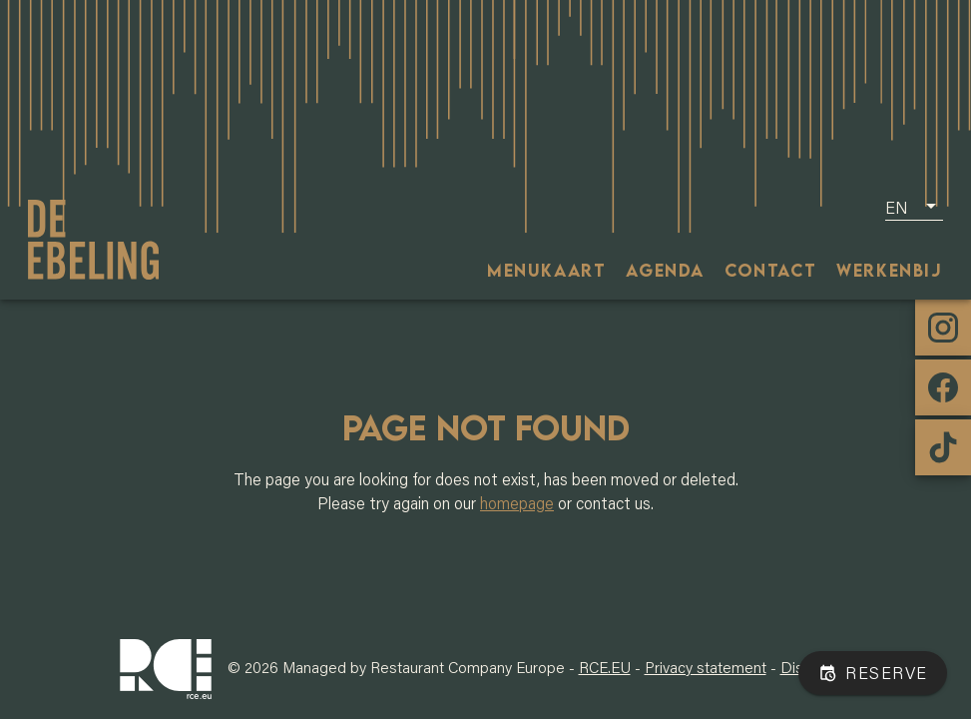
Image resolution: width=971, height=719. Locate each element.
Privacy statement (705, 667)
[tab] (546, 270)
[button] (914, 207)
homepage (517, 503)
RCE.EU (605, 667)
